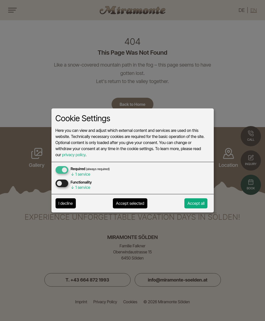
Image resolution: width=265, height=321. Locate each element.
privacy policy (73, 154)
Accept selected (130, 203)
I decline (66, 203)
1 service (80, 174)
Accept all (195, 203)
